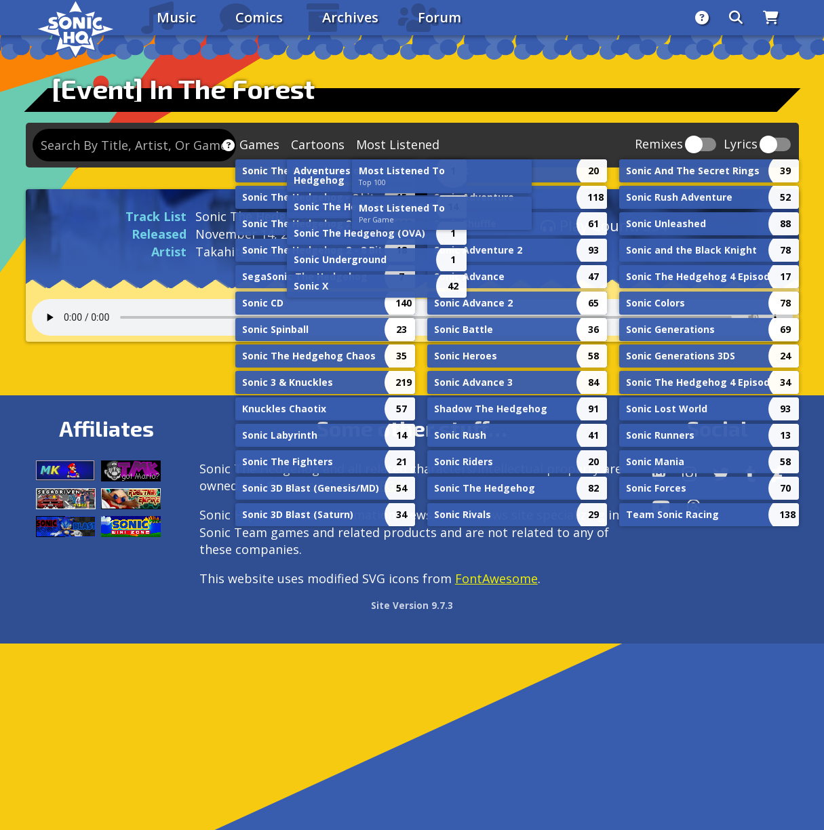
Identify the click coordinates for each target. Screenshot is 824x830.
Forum (439, 17)
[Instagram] (689, 474)
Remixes (659, 145)
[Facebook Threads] (693, 506)
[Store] (771, 17)
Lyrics (741, 145)
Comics (259, 17)
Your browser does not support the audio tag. (412, 317)
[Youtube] (661, 506)
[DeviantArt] (777, 474)
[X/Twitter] (721, 474)
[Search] (736, 17)
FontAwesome (496, 578)
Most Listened (397, 144)
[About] (702, 17)
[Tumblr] (750, 474)
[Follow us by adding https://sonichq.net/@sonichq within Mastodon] (659, 474)
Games (259, 144)
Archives (350, 17)
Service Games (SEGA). (344, 485)
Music (176, 17)
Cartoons (318, 144)
